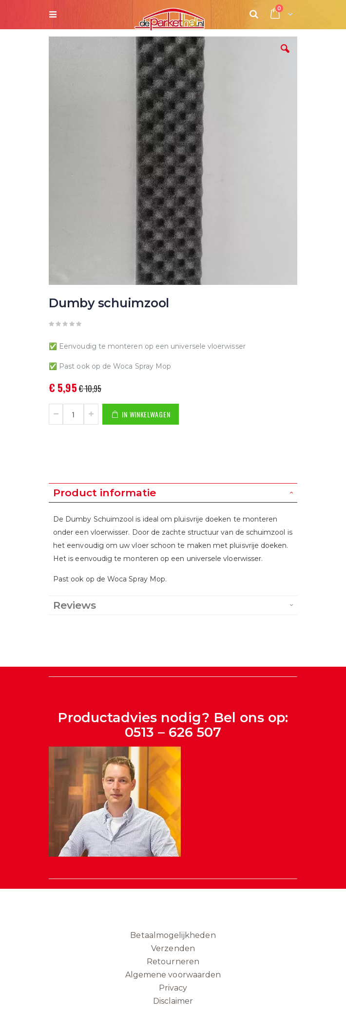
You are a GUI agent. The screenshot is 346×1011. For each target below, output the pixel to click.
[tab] (173, 493)
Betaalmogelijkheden (172, 935)
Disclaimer (173, 1001)
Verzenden (173, 948)
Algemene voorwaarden (173, 974)
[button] (285, 56)
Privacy (173, 987)
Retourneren (173, 961)
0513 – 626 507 (173, 732)
